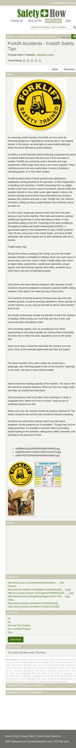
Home (8, 736)
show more (15, 639)
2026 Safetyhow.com (15, 741)
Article (55, 69)
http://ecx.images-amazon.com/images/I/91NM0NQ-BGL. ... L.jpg (40, 593)
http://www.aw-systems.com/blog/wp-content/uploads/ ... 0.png (39, 589)
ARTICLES (53, 20)
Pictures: (12, 586)
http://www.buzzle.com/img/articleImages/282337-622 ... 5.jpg (39, 596)
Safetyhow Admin (45, 55)
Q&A (68, 20)
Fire (10, 632)
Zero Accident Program (19, 629)
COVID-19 (17, 20)
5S (9, 618)
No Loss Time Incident (19, 625)
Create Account (60, 3)
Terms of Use (43, 736)
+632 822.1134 (61, 741)
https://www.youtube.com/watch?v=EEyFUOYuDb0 (33, 606)
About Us (56, 736)
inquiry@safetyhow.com (40, 741)
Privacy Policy (27, 736)
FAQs (15, 736)
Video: (11, 600)
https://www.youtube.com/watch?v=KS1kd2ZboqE (33, 603)
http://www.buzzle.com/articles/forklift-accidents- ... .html (36, 582)
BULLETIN (34, 20)
